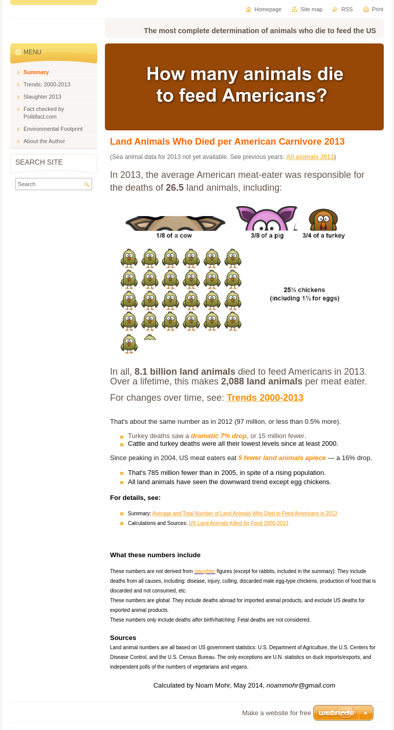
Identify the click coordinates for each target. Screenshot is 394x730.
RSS (347, 9)
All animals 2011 (310, 157)
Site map (311, 9)
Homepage (267, 9)
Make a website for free (276, 713)
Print (377, 9)
